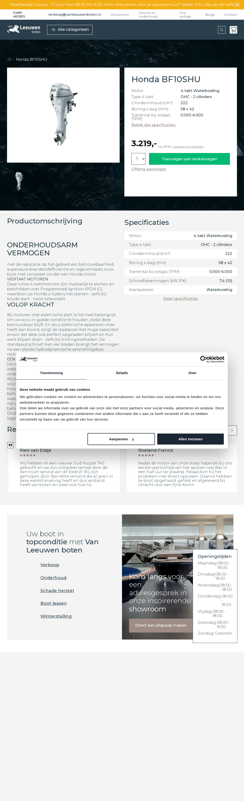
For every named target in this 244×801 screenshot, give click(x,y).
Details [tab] (122, 373)
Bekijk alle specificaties (153, 125)
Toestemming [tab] (51, 373)
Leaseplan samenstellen (188, 146)
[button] (19, 181)
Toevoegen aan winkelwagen (189, 159)
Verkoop (42, 565)
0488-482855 (16, 14)
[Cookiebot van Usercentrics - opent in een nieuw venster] (203, 359)
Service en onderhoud (148, 14)
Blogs (210, 14)
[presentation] (232, 430)
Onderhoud (46, 578)
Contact (230, 14)
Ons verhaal (185, 14)
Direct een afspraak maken (161, 625)
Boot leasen (46, 603)
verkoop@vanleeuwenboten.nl (71, 15)
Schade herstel (50, 591)
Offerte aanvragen (148, 169)
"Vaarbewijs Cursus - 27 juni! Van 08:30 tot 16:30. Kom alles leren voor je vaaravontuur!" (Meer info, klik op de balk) (122, 4)
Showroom (119, 14)
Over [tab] (193, 373)
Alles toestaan (190, 439)
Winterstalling (49, 616)
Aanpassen (121, 439)
